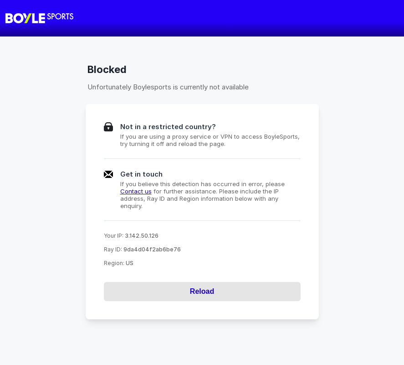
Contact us (136, 191)
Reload (202, 291)
